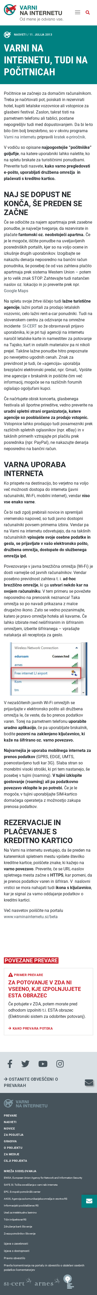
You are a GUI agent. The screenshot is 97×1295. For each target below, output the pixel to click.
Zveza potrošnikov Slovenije (19, 1233)
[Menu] (77, 13)
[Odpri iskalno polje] (87, 13)
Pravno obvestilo (14, 1258)
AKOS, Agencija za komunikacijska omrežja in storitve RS (35, 1198)
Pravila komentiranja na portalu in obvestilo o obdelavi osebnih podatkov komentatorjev (44, 1268)
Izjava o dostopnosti (16, 1251)
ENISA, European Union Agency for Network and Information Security (43, 1177)
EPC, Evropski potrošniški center (22, 1191)
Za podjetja (14, 1135)
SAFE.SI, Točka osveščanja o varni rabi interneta (30, 1184)
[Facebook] (10, 1064)
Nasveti (10, 1122)
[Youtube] (43, 1064)
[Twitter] (25, 1064)
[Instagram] (60, 1064)
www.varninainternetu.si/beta (31, 916)
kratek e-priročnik (69, 137)
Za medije (11, 1154)
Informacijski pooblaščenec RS (21, 1205)
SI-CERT (30, 326)
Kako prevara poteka (33, 1028)
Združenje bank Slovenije (18, 1226)
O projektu (13, 1148)
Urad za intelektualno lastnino (20, 1212)
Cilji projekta (15, 1161)
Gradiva (10, 1141)
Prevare (10, 1115)
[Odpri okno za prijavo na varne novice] (89, 1201)
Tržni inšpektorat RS (15, 1219)
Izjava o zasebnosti (16, 1243)
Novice (9, 1128)
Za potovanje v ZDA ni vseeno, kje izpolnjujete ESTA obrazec (44, 989)
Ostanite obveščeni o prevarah (31, 1082)
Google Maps (16, 290)
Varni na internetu (20, 137)
